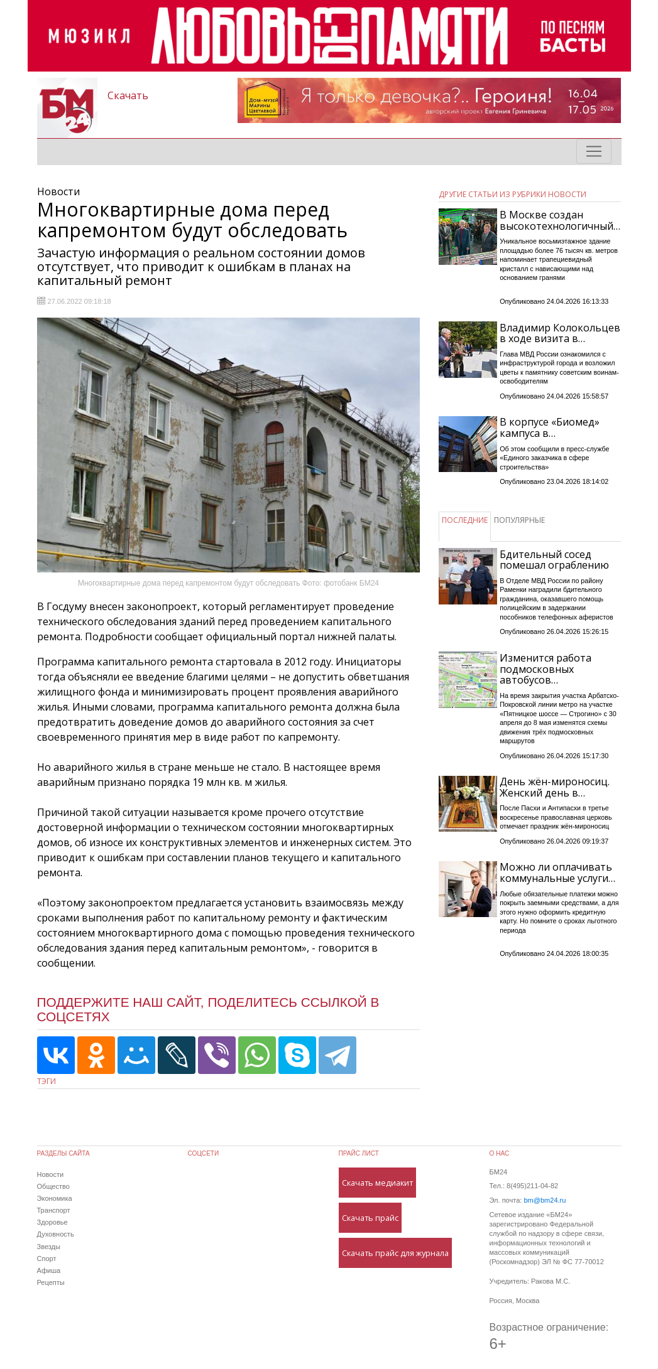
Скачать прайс (370, 1217)
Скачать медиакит (377, 1182)
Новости (50, 1174)
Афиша (49, 1270)
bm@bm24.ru (545, 1200)
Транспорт (53, 1210)
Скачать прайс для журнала (395, 1253)
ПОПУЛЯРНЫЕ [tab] (519, 520)
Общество (53, 1186)
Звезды (48, 1246)
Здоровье (52, 1222)
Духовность (55, 1234)
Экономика (54, 1198)
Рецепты (51, 1282)
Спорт (47, 1258)
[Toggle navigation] (593, 151)
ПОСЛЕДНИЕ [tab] (465, 520)
